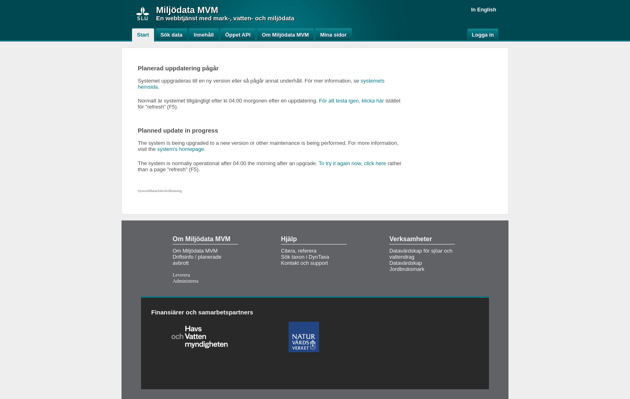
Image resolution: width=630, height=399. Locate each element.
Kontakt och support (304, 263)
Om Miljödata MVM (195, 251)
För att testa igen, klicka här (351, 101)
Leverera (181, 275)
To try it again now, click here (352, 163)
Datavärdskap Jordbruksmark (406, 266)
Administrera (185, 281)
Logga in (483, 35)
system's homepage (180, 149)
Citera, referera (298, 251)
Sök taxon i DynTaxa (305, 257)
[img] (142, 13)
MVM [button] (207, 10)
